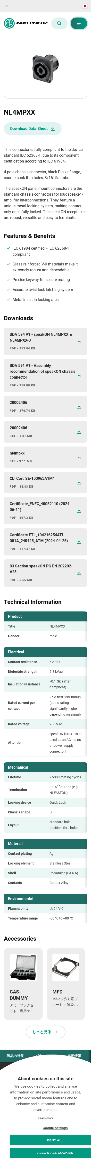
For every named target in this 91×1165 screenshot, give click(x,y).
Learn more (45, 1118)
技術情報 (74, 1056)
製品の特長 (15, 1056)
